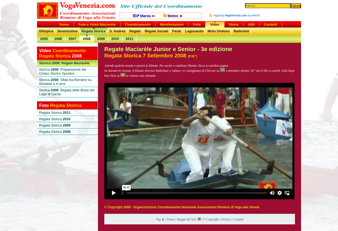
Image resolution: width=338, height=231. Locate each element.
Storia (234, 24)
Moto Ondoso (219, 31)
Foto (196, 24)
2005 (44, 39)
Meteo (173, 16)
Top (160, 219)
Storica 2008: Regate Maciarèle (64, 63)
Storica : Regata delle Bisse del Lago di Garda (67, 92)
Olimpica (46, 31)
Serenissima (67, 31)
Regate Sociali (156, 31)
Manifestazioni (172, 24)
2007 (72, 39)
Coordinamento (138, 24)
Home (171, 219)
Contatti (238, 219)
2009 (101, 39)
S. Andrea (117, 31)
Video (214, 24)
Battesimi (241, 31)
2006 (58, 39)
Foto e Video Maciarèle (97, 24)
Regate (135, 31)
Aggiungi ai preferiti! (237, 15)
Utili (251, 24)
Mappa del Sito (189, 219)
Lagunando (194, 31)
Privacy (226, 219)
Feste (176, 31)
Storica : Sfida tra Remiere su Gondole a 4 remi (65, 82)
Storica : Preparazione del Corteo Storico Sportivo (62, 71)
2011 (129, 39)
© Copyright (211, 219)
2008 (87, 39)
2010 (115, 39)
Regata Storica (94, 31)
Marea (144, 16)
